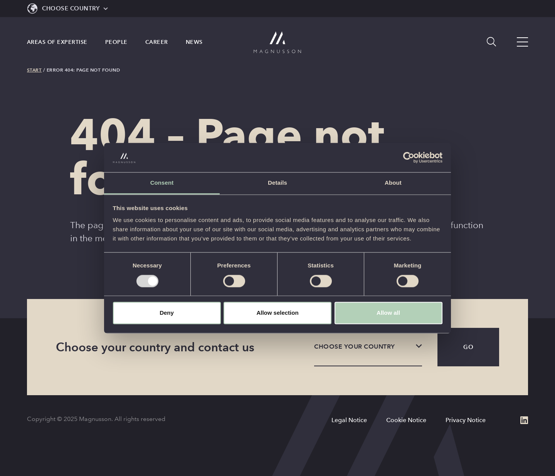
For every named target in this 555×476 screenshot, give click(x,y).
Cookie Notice (406, 420)
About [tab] (393, 183)
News (194, 48)
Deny (167, 313)
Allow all (388, 313)
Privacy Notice (466, 420)
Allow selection (277, 313)
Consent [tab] (162, 183)
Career (156, 48)
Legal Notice (349, 420)
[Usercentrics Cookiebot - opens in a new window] (408, 157)
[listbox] (368, 347)
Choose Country (70, 8)
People (116, 48)
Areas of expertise (57, 48)
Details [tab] (277, 183)
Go (468, 347)
